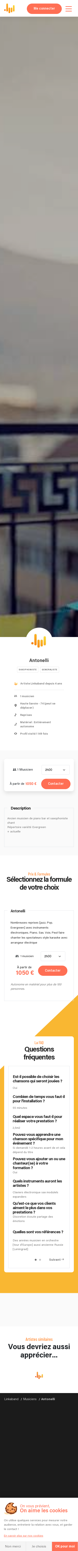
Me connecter (44, 8)
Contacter (56, 784)
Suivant (55, 1259)
